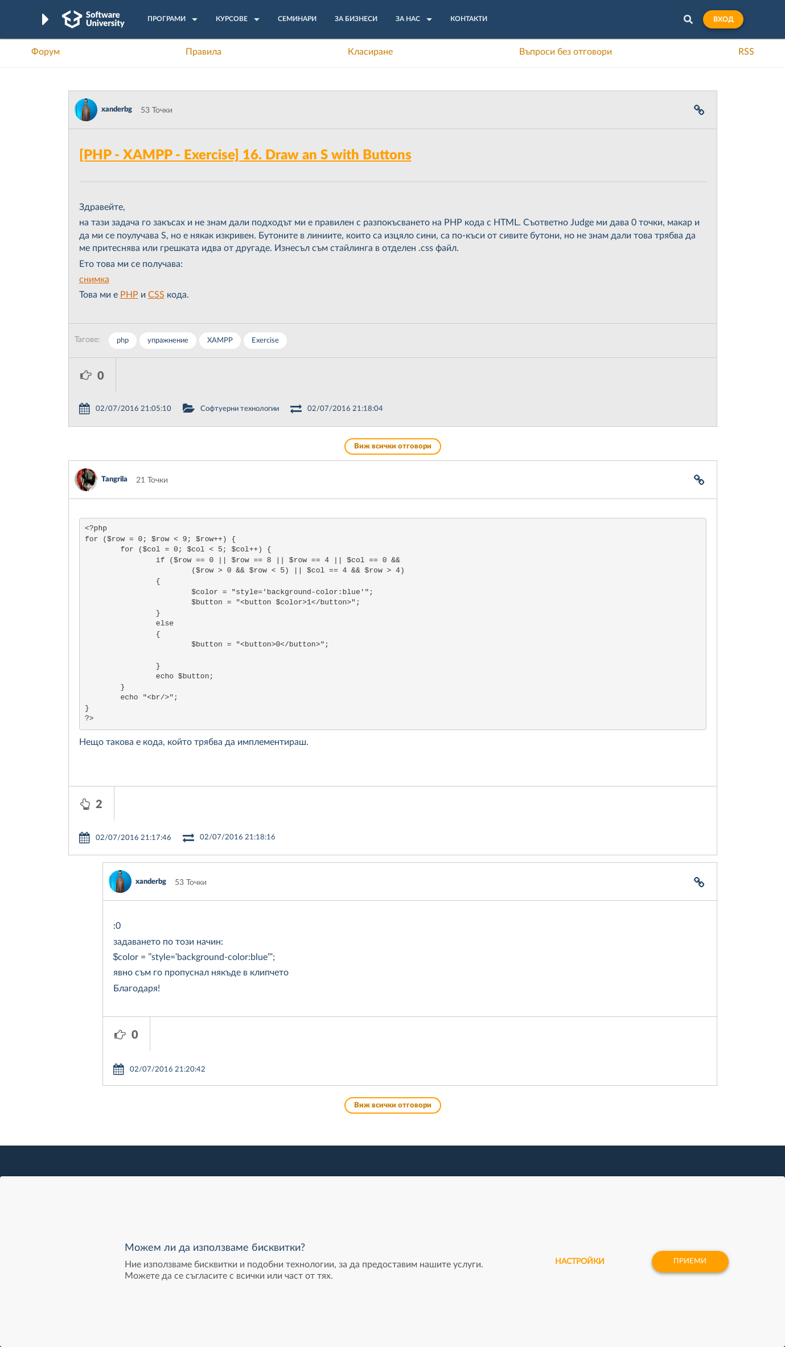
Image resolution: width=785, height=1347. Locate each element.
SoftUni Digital (346, 1105)
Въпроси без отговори (565, 51)
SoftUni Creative (349, 1122)
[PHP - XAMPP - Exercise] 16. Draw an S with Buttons (245, 155)
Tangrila (114, 445)
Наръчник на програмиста (117, 1140)
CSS (156, 294)
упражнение (167, 340)
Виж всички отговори (392, 412)
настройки (575, 1262)
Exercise (265, 340)
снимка (94, 279)
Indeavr (470, 1140)
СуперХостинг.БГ (488, 1122)
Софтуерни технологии (287, 374)
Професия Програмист (110, 1157)
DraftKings (475, 1157)
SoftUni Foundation (355, 1175)
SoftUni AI (338, 1140)
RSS (746, 51)
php (123, 340)
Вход (723, 19)
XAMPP (220, 340)
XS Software (478, 1105)
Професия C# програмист (115, 1175)
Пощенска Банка (487, 1175)
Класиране (370, 51)
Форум (45, 51)
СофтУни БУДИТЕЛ (356, 1157)
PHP (129, 294)
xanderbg (116, 109)
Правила (203, 51)
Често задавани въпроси (113, 1105)
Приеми (689, 1262)
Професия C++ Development (236, 1131)
